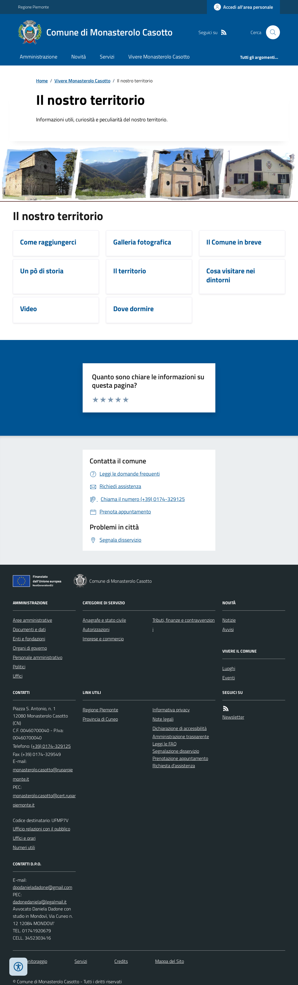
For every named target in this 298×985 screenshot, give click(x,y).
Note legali (162, 718)
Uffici (17, 675)
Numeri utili (24, 847)
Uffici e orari (24, 838)
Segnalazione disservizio (175, 750)
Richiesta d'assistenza (173, 765)
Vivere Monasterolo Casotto (159, 57)
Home (42, 80)
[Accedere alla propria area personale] (243, 7)
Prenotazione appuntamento (180, 758)
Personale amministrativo (37, 657)
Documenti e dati (29, 629)
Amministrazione (38, 57)
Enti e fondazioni (29, 638)
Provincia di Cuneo (100, 718)
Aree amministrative (32, 619)
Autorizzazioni (96, 629)
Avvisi (228, 629)
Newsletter (233, 716)
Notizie (229, 619)
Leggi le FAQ (164, 743)
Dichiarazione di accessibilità (179, 728)
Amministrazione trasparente (180, 736)
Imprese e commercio (103, 638)
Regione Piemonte (33, 7)
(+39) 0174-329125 (51, 746)
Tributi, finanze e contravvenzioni (183, 624)
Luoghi (228, 668)
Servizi (107, 57)
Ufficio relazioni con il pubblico (41, 828)
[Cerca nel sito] (270, 32)
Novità (78, 57)
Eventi (228, 677)
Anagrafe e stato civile (104, 619)
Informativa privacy (171, 709)
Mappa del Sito (169, 961)
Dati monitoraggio (30, 961)
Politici (19, 666)
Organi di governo (30, 647)
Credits (121, 961)
